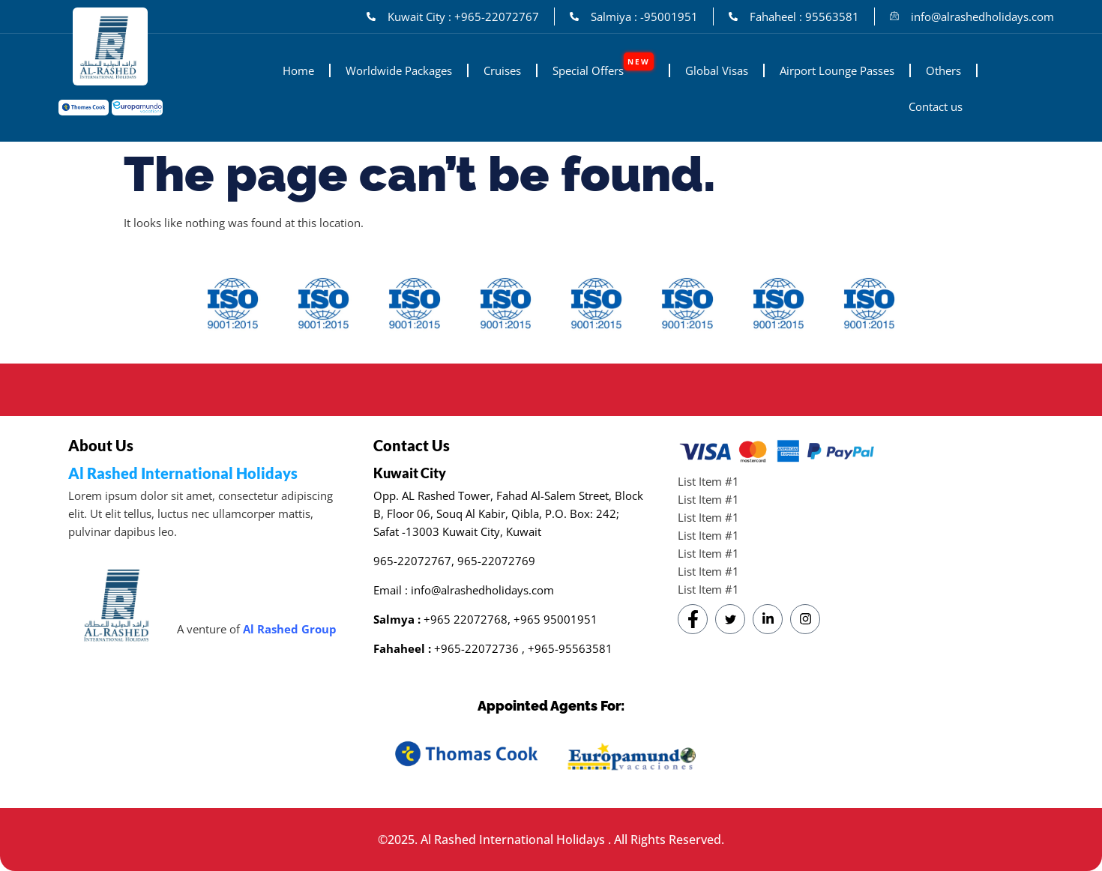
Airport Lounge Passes (837, 70)
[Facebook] (693, 619)
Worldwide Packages (399, 70)
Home (298, 70)
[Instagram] (805, 619)
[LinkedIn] (768, 619)
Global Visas (716, 70)
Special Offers (603, 65)
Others (943, 70)
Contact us (936, 106)
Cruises (502, 70)
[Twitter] (730, 619)
